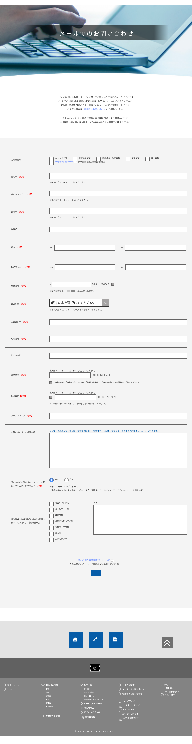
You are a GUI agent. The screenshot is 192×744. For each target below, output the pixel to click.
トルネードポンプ (132, 713)
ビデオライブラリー (102, 676)
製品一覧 (88, 692)
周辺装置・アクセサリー (93, 707)
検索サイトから (62, 511)
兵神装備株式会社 (132, 726)
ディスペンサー (90, 697)
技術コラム (89, 715)
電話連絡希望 (84, 165)
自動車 (48, 704)
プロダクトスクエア (64, 169)
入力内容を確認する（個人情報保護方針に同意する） (96, 583)
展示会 (58, 541)
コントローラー (90, 704)
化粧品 (48, 711)
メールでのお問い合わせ (47, 649)
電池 (47, 707)
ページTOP (167, 651)
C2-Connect (134, 720)
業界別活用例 (52, 692)
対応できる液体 (53, 724)
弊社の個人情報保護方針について (94, 568)
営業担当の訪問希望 (111, 165)
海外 (54, 390)
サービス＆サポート (93, 711)
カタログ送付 (61, 165)
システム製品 (89, 700)
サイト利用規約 (167, 696)
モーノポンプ (129, 708)
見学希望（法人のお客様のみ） (80, 169)
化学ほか (49, 714)
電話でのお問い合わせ (95, 116)
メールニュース (62, 517)
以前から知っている (64, 529)
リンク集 (164, 693)
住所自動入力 (120, 292)
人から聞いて (61, 547)
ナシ (54, 406)
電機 (47, 697)
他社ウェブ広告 (62, 535)
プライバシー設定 (168, 703)
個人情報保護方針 (173, 700)
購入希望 (155, 165)
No (71, 487)
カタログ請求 (147, 649)
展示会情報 (90, 724)
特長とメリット (15, 692)
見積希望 (136, 165)
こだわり (12, 697)
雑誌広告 (59, 523)
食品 (47, 700)
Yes (56, 487)
